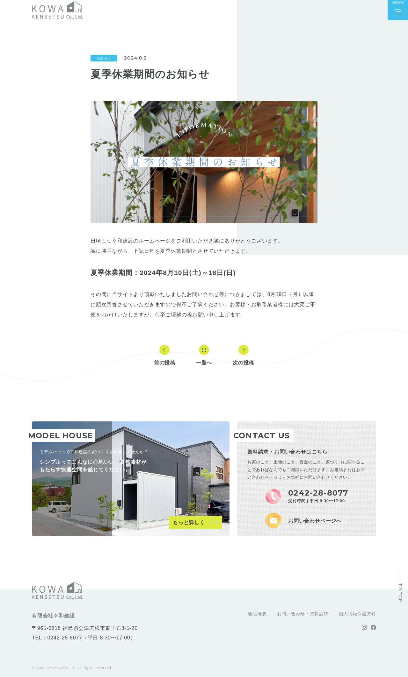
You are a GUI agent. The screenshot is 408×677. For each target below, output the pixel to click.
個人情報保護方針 (357, 613)
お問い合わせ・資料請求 (303, 613)
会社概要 (257, 613)
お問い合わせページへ (315, 521)
